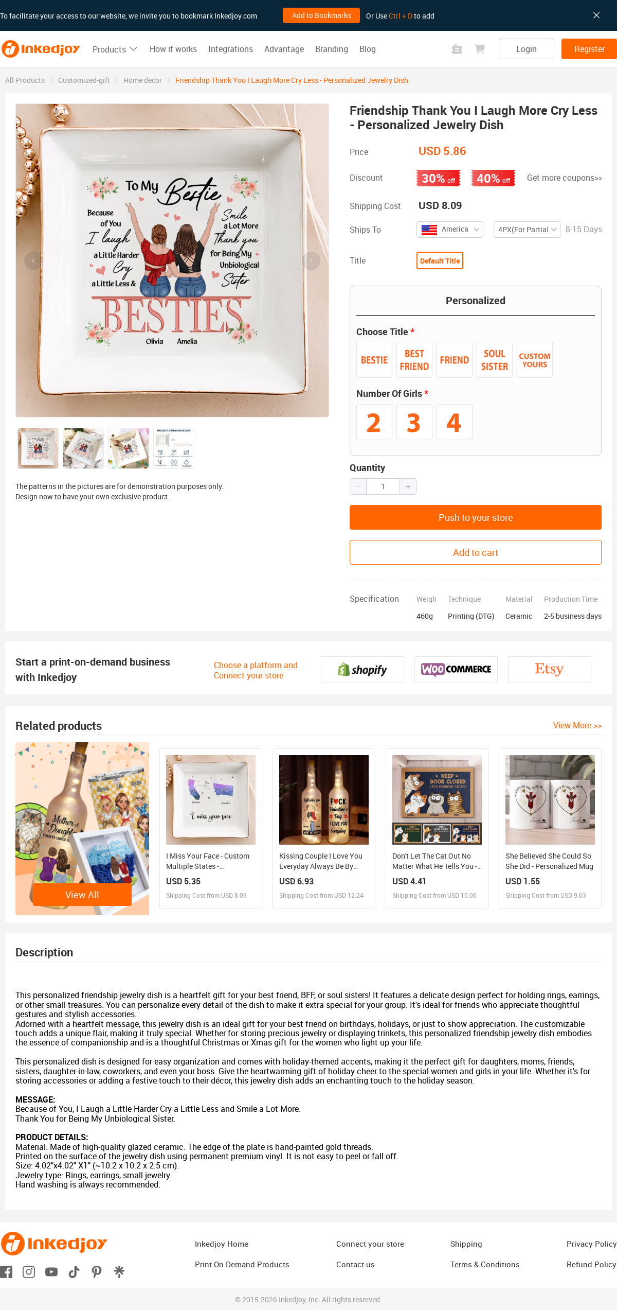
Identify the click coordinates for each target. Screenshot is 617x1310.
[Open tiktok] (74, 1271)
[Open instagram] (29, 1271)
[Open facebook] (6, 1271)
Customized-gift (84, 80)
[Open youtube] (51, 1271)
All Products (25, 80)
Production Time (570, 599)
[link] (25, 80)
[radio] (374, 360)
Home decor (142, 80)
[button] (358, 486)
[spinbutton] (383, 486)
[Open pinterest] (96, 1271)
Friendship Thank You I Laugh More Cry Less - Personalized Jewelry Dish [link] (291, 80)
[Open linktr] (119, 1271)
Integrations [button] (230, 49)
